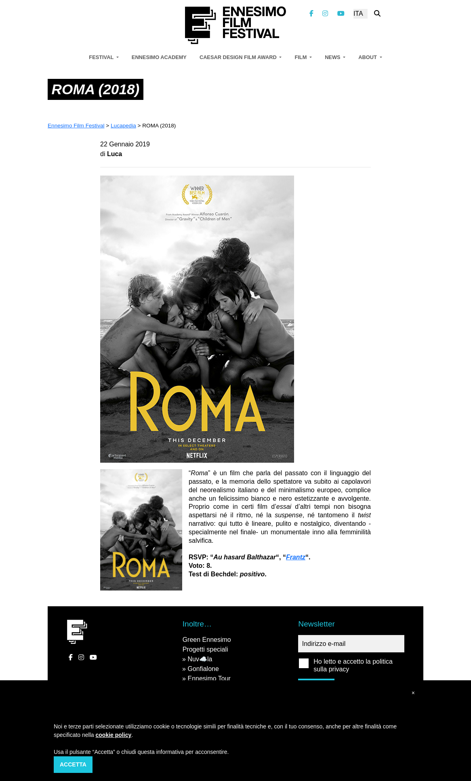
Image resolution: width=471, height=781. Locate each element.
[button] (413, 693)
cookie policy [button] (114, 735)
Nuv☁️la (199, 659)
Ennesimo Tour (208, 678)
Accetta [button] (73, 764)
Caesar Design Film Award (239, 57)
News (333, 57)
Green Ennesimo (207, 639)
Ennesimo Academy (159, 57)
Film (301, 57)
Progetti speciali (205, 649)
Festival (102, 57)
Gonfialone (203, 668)
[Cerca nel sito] (377, 13)
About (368, 57)
